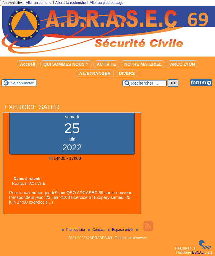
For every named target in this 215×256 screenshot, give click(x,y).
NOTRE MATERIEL (143, 64)
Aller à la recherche (70, 3)
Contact (97, 230)
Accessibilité (12, 3)
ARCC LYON (182, 64)
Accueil (27, 64)
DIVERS (127, 73)
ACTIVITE (106, 64)
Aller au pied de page (106, 3)
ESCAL (197, 252)
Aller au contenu (38, 3)
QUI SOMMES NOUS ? (65, 64)
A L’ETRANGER (95, 73)
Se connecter (22, 83)
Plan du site (74, 230)
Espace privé (121, 230)
